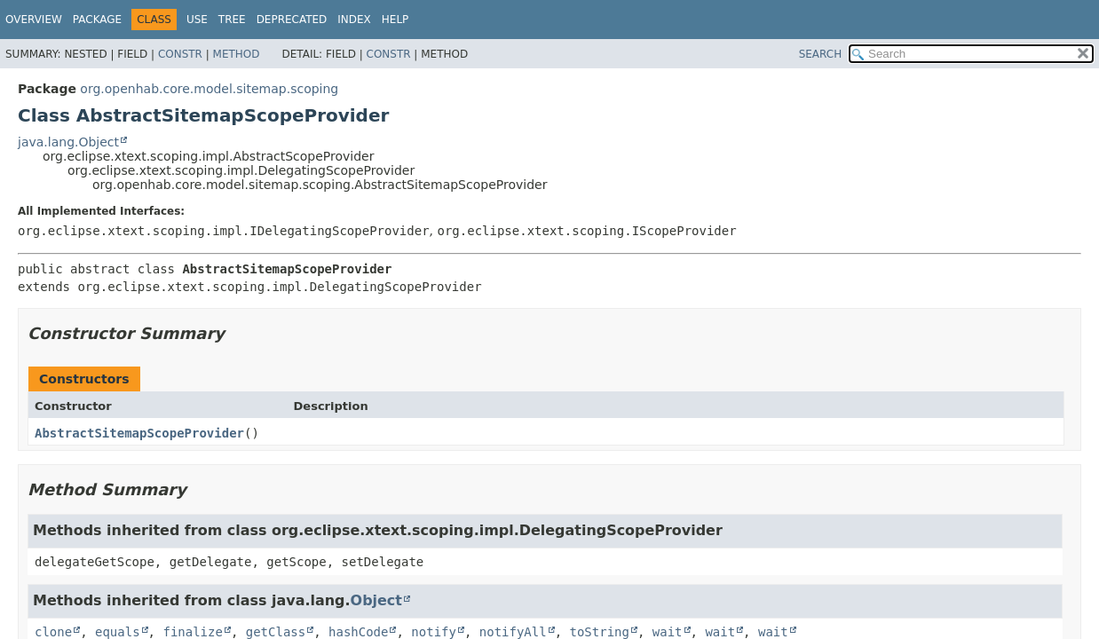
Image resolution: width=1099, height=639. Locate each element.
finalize (192, 632)
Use (197, 19)
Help (395, 19)
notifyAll (513, 632)
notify (433, 632)
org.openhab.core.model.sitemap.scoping (209, 89)
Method (236, 54)
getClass (275, 632)
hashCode (358, 632)
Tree (232, 19)
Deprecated (292, 19)
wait (667, 632)
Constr (180, 54)
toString (599, 632)
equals (117, 632)
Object (376, 600)
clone (53, 632)
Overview (33, 19)
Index (354, 19)
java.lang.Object (68, 142)
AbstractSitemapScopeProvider (139, 433)
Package (97, 19)
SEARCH (820, 54)
